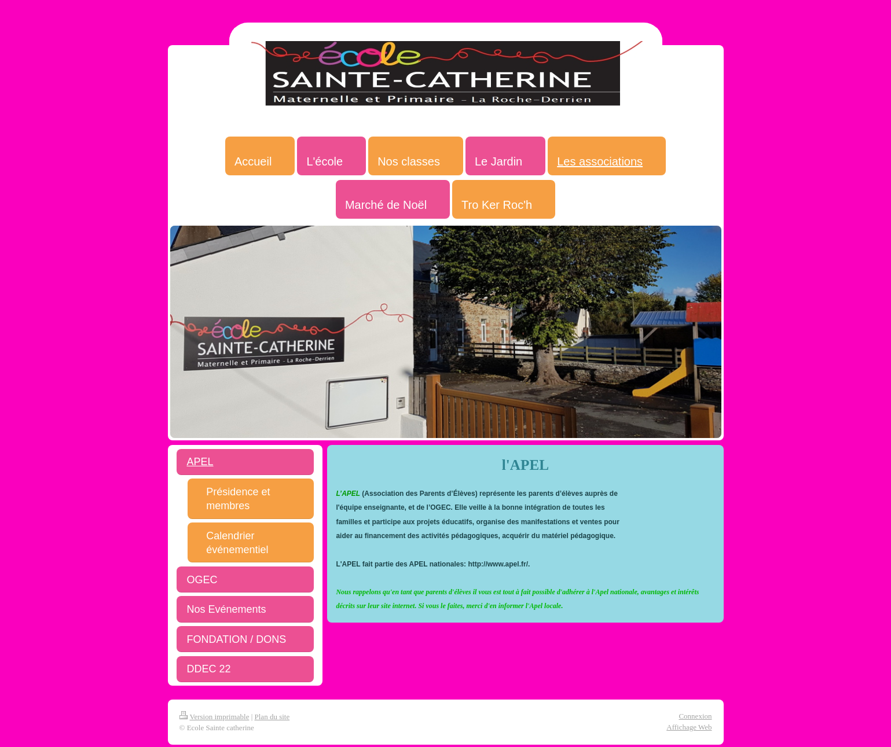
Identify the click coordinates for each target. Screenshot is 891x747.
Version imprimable (214, 716)
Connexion (695, 716)
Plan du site (272, 716)
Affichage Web (689, 727)
